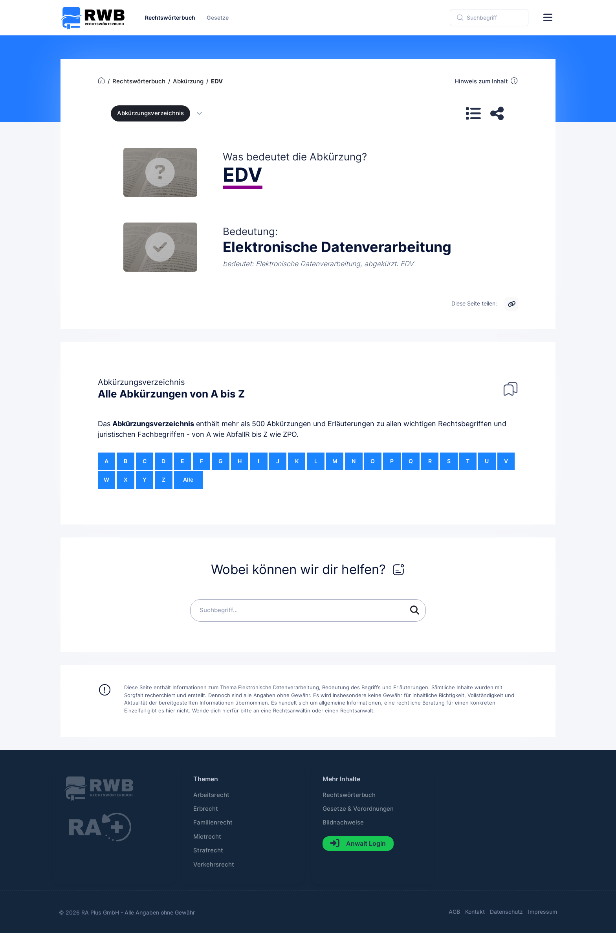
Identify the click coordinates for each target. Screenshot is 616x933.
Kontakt (475, 911)
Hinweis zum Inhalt (487, 81)
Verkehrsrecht (213, 864)
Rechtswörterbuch (349, 795)
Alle (188, 479)
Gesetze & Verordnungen (358, 808)
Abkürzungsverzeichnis (153, 424)
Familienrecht (213, 822)
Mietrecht (207, 836)
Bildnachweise (343, 822)
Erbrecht (205, 808)
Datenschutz (506, 911)
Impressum (542, 911)
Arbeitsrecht (211, 795)
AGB (454, 911)
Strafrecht (208, 850)
